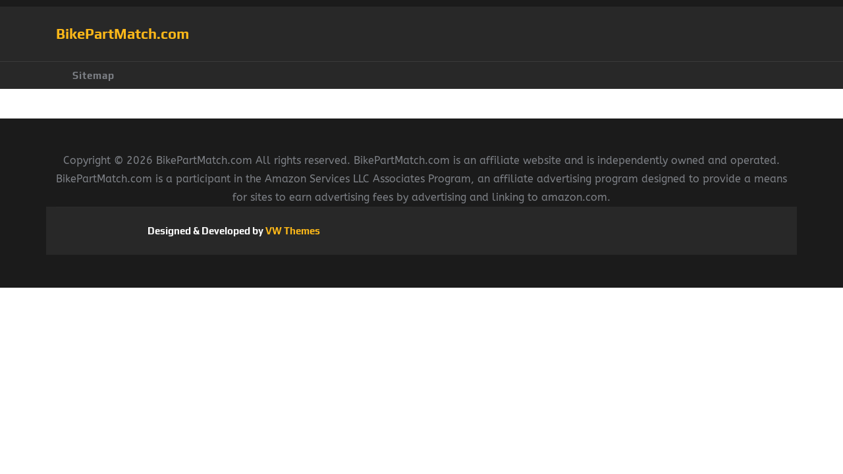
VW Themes (291, 230)
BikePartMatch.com (122, 33)
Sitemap (93, 75)
